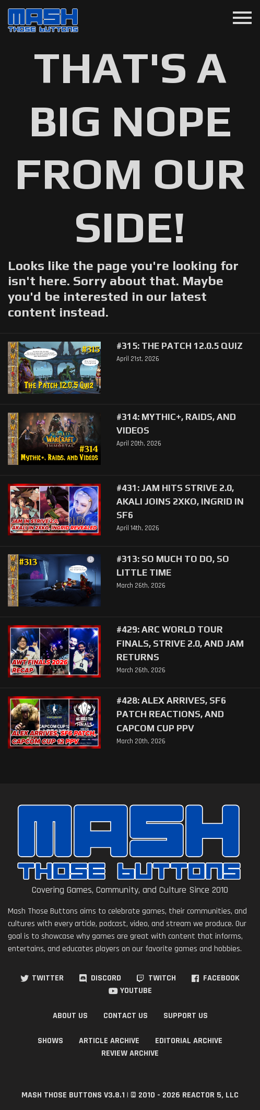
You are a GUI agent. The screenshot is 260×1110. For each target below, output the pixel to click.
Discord (106, 978)
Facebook (221, 978)
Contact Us (125, 1015)
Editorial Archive (188, 1040)
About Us (70, 1015)
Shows (50, 1040)
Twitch (162, 978)
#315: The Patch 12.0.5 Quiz (179, 346)
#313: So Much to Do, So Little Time (172, 566)
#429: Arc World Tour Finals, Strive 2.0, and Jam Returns (180, 643)
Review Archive (130, 1053)
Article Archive (109, 1040)
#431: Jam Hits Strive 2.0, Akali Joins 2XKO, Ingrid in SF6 (180, 501)
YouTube (136, 990)
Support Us (185, 1015)
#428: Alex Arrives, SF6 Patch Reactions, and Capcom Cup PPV (171, 714)
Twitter (48, 978)
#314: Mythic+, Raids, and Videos (176, 424)
